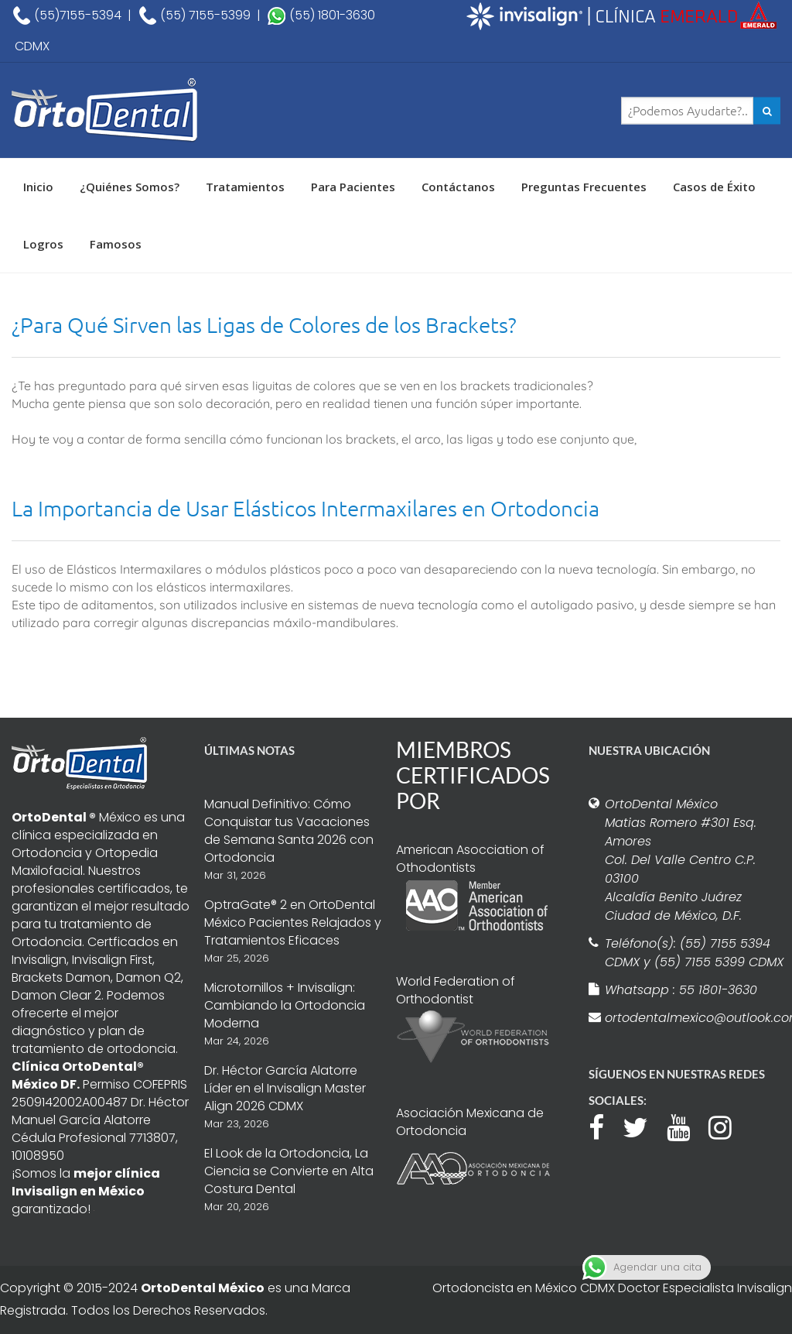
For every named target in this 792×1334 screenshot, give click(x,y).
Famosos (116, 244)
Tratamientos (245, 186)
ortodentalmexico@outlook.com (695, 1018)
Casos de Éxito (714, 186)
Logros (43, 244)
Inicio (38, 186)
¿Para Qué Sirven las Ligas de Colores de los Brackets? (264, 325)
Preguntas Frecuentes (584, 186)
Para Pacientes (353, 186)
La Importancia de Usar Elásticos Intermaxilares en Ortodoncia (305, 508)
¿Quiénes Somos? (129, 186)
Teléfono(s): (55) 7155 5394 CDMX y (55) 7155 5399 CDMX (694, 952)
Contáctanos (458, 186)
